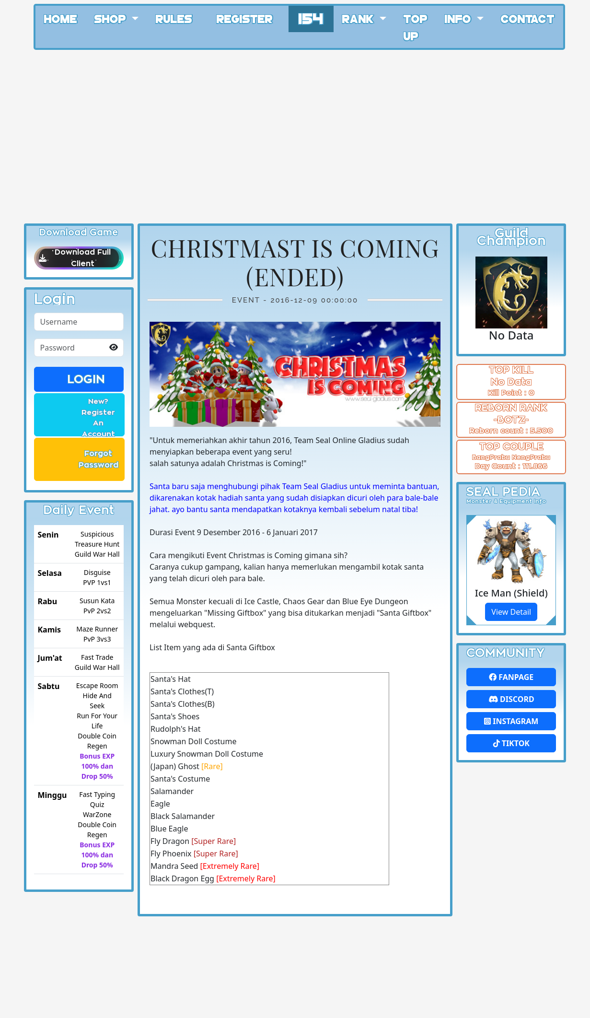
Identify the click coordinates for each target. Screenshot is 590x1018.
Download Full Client (79, 258)
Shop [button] (111, 18)
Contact (528, 18)
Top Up (416, 27)
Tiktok (511, 743)
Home (60, 18)
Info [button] (459, 18)
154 (311, 17)
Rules (174, 18)
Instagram (511, 721)
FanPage (511, 677)
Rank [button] (359, 18)
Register (245, 18)
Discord (511, 699)
